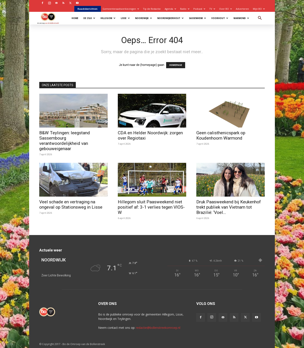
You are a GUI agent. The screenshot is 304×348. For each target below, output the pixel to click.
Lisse (125, 18)
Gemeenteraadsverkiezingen (121, 8)
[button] (260, 18)
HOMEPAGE (175, 65)
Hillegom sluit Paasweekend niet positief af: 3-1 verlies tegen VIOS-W (151, 207)
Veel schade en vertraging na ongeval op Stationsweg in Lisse (70, 204)
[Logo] (50, 18)
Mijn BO (259, 8)
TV (212, 8)
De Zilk (89, 18)
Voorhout (219, 18)
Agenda (170, 8)
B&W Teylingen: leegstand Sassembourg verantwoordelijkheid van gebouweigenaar (64, 140)
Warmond (241, 18)
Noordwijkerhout (170, 18)
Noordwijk (143, 18)
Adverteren (242, 8)
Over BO (225, 8)
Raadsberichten (87, 8)
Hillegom (107, 18)
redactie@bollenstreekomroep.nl (158, 328)
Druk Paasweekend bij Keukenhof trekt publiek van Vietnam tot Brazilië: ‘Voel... (228, 207)
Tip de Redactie (152, 8)
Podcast (199, 8)
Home (75, 18)
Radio (184, 8)
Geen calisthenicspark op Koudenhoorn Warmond (220, 135)
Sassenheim (197, 18)
